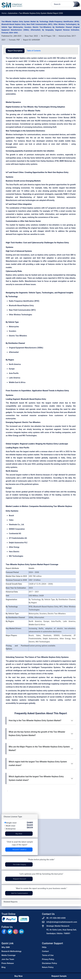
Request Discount (19, 879)
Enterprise (11, 829)
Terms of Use (48, 955)
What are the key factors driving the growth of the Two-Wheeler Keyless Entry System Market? (37, 734)
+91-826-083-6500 (57, 918)
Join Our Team (8, 959)
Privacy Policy (48, 959)
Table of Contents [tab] (34, 51)
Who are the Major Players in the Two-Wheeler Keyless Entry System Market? (39, 749)
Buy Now (19, 834)
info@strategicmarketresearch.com (61, 922)
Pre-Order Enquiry (19, 864)
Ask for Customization (19, 893)
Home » (5, 13)
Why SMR (6, 947)
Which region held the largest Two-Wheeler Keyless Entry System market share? (38, 763)
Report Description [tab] (15, 51)
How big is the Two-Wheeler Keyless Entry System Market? (35, 720)
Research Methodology (11, 951)
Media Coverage (8, 955)
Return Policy (48, 967)
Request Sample (19, 849)
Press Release (8, 963)
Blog (3, 967)
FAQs (44, 947)
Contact (45, 951)
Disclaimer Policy (49, 963)
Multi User (10, 826)
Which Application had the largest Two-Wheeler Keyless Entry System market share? (36, 778)
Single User (11, 823)
